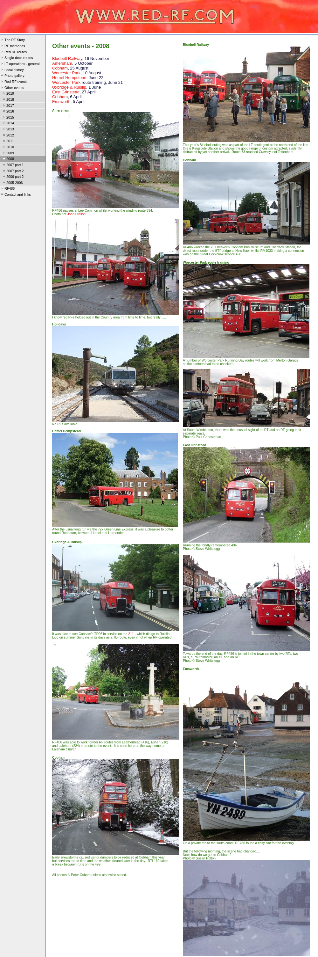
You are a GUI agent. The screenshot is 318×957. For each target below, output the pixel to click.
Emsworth (61, 101)
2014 (8, 123)
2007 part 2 (13, 171)
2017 (8, 106)
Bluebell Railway (67, 58)
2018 (8, 100)
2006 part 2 (13, 177)
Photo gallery (12, 76)
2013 (8, 129)
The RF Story (12, 40)
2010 (8, 147)
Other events (12, 88)
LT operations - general (19, 64)
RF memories (12, 46)
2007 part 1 (13, 165)
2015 (8, 118)
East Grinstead (66, 92)
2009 (8, 153)
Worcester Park (66, 72)
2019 (8, 94)
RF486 (7, 189)
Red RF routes (13, 52)
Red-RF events (14, 82)
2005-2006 (12, 183)
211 (131, 634)
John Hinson (76, 214)
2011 (8, 141)
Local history (12, 70)
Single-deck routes (16, 58)
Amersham (62, 63)
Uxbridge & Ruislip (69, 87)
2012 (8, 135)
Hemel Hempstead (69, 77)
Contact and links (15, 195)
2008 (8, 159)
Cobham (60, 68)
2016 (8, 111)
